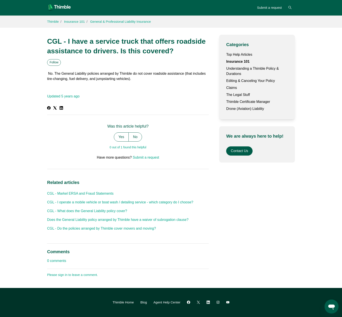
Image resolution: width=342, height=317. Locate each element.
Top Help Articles (239, 54)
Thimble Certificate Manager (248, 102)
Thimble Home (123, 302)
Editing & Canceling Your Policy (250, 81)
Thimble (53, 21)
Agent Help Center (167, 302)
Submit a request (269, 7)
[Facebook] (49, 108)
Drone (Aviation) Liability (245, 109)
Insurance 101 (74, 21)
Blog (143, 302)
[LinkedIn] (61, 108)
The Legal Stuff (238, 95)
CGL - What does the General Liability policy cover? (87, 211)
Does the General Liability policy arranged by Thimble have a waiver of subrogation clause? (117, 220)
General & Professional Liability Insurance (120, 21)
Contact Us (239, 151)
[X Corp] (55, 108)
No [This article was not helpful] (135, 137)
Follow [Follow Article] (54, 62)
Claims (231, 88)
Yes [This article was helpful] (121, 137)
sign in (62, 275)
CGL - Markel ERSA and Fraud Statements (80, 193)
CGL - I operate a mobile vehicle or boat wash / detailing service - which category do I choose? (120, 202)
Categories (237, 44)
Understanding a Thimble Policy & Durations (252, 71)
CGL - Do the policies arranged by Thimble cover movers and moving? (101, 228)
